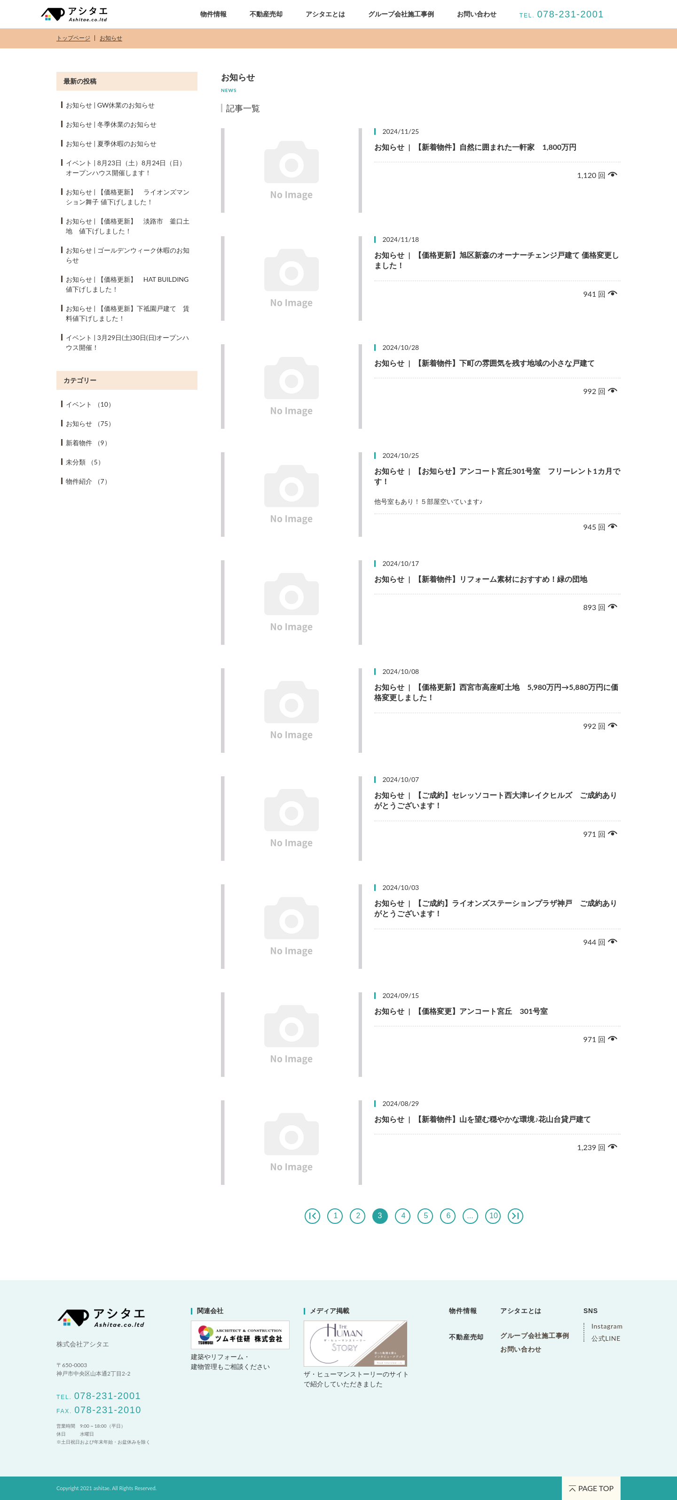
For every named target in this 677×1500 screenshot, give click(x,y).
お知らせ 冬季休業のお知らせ (111, 124)
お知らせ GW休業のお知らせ (110, 105)
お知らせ (111, 38)
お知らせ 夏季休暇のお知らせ (111, 143)
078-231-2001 (570, 14)
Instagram (606, 1326)
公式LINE (606, 1338)
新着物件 (88, 443)
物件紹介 (88, 481)
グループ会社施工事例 (534, 1335)
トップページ (73, 38)
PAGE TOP (591, 1488)
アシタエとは (325, 14)
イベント (90, 404)
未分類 (85, 462)
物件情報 (213, 14)
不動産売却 (266, 14)
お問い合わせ (476, 14)
